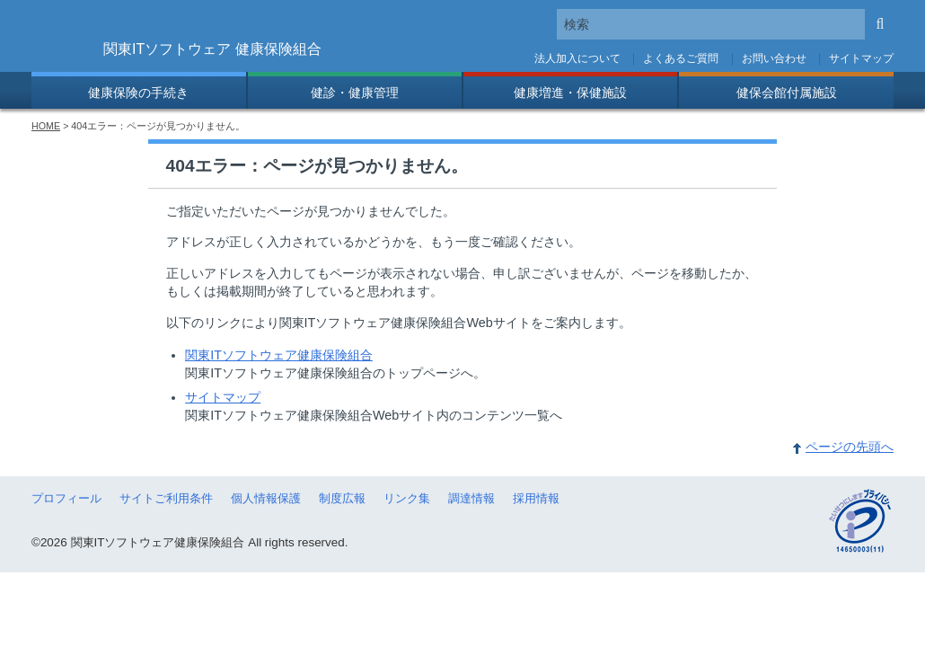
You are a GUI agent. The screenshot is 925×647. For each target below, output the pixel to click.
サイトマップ (861, 58)
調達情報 (471, 498)
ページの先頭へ (850, 446)
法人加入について (577, 58)
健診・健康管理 (355, 92)
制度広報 (342, 498)
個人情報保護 (266, 498)
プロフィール (66, 498)
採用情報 (536, 498)
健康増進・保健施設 (570, 92)
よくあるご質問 (680, 58)
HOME (45, 125)
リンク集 (406, 498)
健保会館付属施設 (786, 92)
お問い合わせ (774, 58)
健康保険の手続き (138, 92)
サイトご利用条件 (166, 498)
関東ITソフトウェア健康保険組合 (279, 355)
